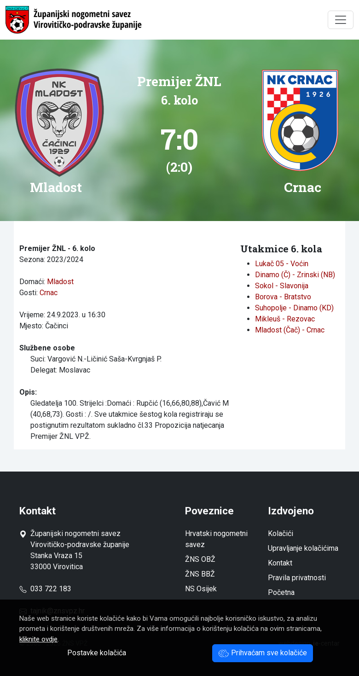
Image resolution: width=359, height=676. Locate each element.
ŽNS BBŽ (200, 574)
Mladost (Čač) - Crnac (289, 330)
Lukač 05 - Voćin (281, 263)
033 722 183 (45, 588)
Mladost (60, 281)
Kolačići (280, 533)
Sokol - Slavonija (281, 285)
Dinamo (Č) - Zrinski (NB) (295, 274)
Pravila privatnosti (297, 577)
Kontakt (280, 563)
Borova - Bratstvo (283, 296)
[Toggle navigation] (340, 20)
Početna (281, 592)
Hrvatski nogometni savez (216, 539)
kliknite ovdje (38, 639)
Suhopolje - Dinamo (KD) (294, 307)
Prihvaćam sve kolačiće (262, 652)
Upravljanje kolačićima (303, 548)
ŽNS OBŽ (200, 559)
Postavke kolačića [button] (96, 652)
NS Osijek (201, 588)
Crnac (49, 292)
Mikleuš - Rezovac (285, 319)
